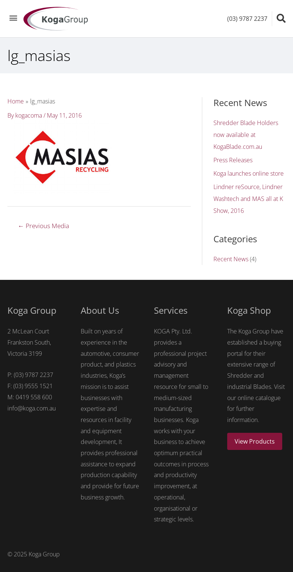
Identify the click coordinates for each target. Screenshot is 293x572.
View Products (255, 441)
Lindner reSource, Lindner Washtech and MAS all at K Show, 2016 (248, 199)
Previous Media (43, 225)
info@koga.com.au (31, 408)
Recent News (230, 259)
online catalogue (259, 398)
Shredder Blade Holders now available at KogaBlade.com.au (245, 135)
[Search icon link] (281, 18)
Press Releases (232, 160)
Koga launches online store (248, 173)
